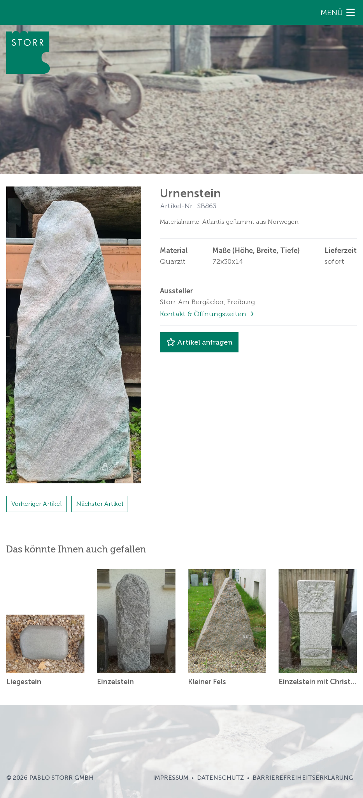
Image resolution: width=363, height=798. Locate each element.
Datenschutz (220, 777)
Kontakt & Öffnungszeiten (204, 314)
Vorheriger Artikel (36, 503)
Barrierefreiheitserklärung (303, 777)
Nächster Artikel (99, 503)
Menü (338, 12)
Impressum (170, 777)
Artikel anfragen (199, 342)
